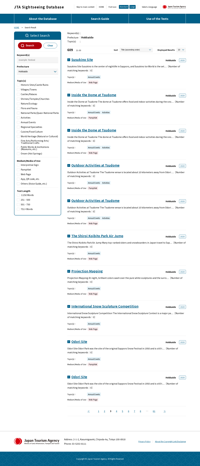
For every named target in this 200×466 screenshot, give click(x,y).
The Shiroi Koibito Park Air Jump (97, 236)
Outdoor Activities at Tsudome (95, 165)
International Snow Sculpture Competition (104, 306)
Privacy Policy (144, 441)
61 (154, 411)
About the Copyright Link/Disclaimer (170, 441)
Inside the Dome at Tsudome (93, 95)
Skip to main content (85, 7)
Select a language (149, 7)
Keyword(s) (23, 55)
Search (30, 45)
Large (132, 6)
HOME (101, 7)
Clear (50, 45)
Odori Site (79, 341)
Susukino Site (82, 59)
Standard (124, 6)
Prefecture (23, 66)
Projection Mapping (87, 271)
